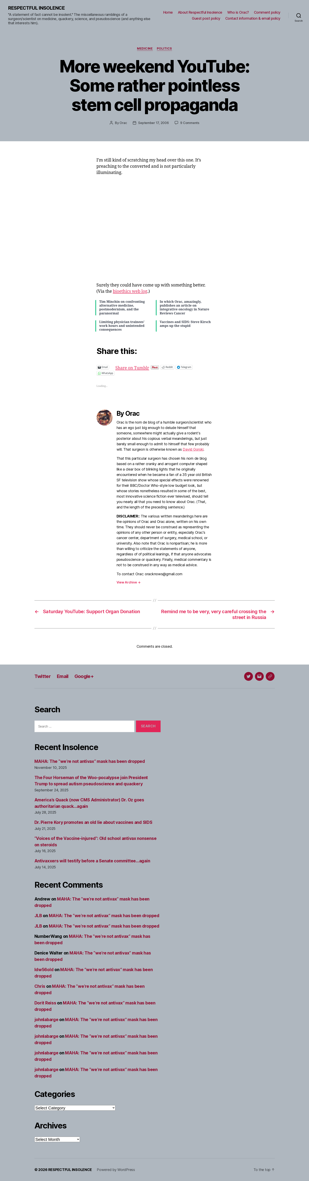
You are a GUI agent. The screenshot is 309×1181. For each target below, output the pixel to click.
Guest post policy (206, 18)
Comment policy (267, 12)
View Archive (129, 582)
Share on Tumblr (145, 367)
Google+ (84, 676)
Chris (39, 986)
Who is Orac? (238, 12)
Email (62, 676)
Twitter (42, 676)
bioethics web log (130, 291)
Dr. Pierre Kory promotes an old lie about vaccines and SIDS (93, 822)
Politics (164, 48)
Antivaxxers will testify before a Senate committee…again (92, 860)
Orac (123, 123)
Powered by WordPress (116, 1170)
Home (168, 12)
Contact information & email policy (252, 18)
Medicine (145, 48)
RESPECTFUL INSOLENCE (36, 8)
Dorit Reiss (45, 1002)
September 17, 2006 (153, 123)
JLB (38, 915)
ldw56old (44, 969)
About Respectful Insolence (200, 12)
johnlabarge (46, 1019)
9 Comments (189, 123)
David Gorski (193, 449)
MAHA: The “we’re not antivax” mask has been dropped (89, 761)
